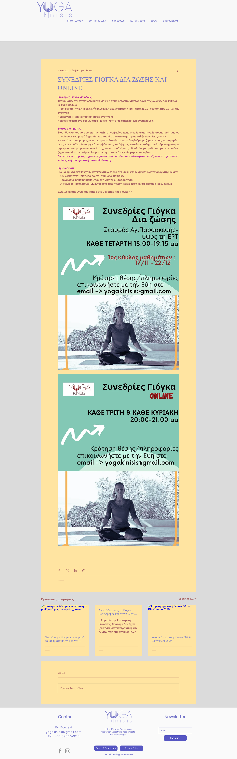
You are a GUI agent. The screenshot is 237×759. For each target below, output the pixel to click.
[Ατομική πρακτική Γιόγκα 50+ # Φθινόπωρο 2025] (172, 618)
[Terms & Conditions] (106, 748)
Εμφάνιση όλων (187, 598)
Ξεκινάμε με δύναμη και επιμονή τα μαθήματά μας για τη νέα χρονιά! (64, 639)
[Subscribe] (175, 738)
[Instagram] (67, 751)
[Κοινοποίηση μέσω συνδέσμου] (83, 570)
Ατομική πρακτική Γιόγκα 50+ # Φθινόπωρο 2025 (171, 639)
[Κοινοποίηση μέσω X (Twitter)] (67, 570)
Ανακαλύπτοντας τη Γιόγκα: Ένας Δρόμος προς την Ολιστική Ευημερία (118, 612)
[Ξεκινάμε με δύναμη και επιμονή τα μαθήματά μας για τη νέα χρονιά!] (65, 618)
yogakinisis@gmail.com (63, 732)
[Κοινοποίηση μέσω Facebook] (59, 570)
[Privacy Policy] (131, 748)
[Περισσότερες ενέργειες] (177, 70)
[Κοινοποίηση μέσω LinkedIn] (75, 570)
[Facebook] (60, 751)
